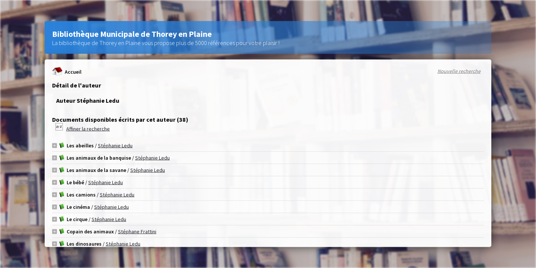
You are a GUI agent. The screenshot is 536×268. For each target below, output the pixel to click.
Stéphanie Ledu (115, 145)
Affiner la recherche (88, 128)
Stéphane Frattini (137, 231)
